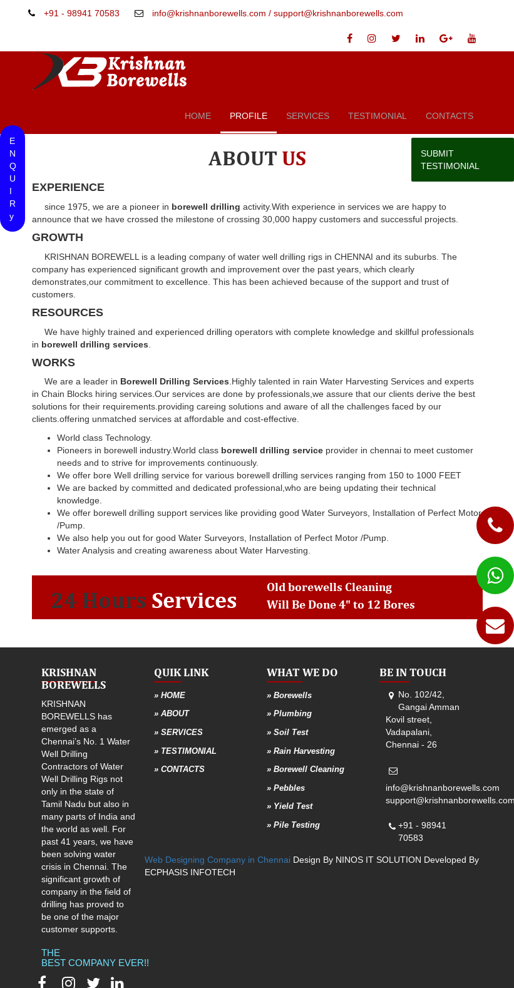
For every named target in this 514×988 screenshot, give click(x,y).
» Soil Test (287, 732)
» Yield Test (289, 806)
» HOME (169, 695)
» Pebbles (286, 788)
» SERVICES (178, 732)
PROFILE (248, 116)
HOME (198, 116)
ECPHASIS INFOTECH (190, 872)
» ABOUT (171, 713)
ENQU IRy (12, 178)
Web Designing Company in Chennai (217, 860)
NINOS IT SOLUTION (378, 860)
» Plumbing (289, 713)
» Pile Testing (293, 825)
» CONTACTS (179, 769)
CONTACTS (449, 116)
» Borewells (289, 695)
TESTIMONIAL (377, 116)
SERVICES (307, 116)
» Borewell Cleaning (305, 769)
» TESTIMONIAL (185, 751)
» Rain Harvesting (301, 751)
